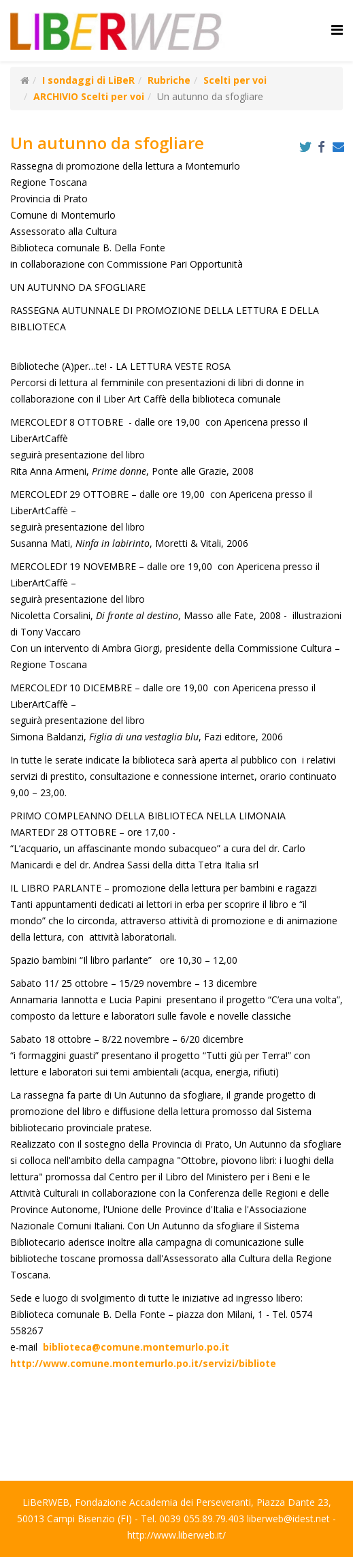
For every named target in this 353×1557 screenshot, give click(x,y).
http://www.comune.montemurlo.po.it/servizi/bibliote (143, 1363)
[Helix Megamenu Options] (337, 29)
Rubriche (169, 80)
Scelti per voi (235, 80)
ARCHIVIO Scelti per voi (88, 96)
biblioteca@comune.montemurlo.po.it (136, 1346)
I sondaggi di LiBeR (88, 80)
